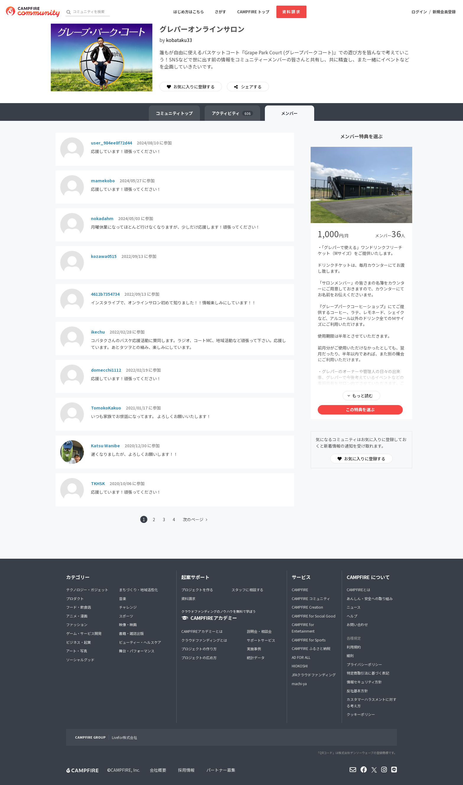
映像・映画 (128, 624)
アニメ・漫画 (76, 615)
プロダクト (75, 598)
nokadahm (102, 218)
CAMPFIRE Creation (307, 607)
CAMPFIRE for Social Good (313, 615)
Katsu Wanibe (105, 445)
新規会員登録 (444, 11)
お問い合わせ (357, 624)
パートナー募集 (220, 770)
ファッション (76, 624)
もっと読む (362, 396)
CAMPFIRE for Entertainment (303, 627)
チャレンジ (128, 607)
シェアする (251, 87)
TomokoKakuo (106, 408)
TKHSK (98, 483)
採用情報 (186, 770)
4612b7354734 (105, 294)
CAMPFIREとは (358, 589)
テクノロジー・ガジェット (87, 589)
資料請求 (291, 11)
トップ (174, 113)
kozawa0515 (104, 256)
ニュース (354, 607)
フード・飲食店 (78, 607)
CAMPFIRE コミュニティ (311, 598)
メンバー (289, 113)
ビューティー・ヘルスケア (140, 642)
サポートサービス (261, 640)
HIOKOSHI (300, 665)
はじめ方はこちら (188, 11)
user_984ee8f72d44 (111, 143)
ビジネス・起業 (78, 642)
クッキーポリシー (361, 714)
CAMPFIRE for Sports (308, 639)
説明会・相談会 (259, 631)
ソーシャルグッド (80, 659)
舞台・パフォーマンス (136, 650)
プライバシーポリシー (364, 664)
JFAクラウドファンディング (314, 674)
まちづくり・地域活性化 (138, 589)
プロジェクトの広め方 (199, 657)
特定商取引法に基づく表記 (368, 672)
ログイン (419, 11)
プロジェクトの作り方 (199, 648)
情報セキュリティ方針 (364, 681)
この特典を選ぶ (360, 409)
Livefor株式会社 (124, 737)
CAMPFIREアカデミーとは (202, 631)
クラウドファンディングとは (204, 640)
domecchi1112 (106, 370)
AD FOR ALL (301, 657)
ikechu (98, 332)
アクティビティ (232, 113)
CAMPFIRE (300, 589)
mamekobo (103, 180)
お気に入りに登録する (191, 86)
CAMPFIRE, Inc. (125, 770)
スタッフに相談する (247, 589)
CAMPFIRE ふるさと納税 (311, 648)
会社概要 (158, 770)
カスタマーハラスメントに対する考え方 (371, 702)
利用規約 (354, 646)
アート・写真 (76, 650)
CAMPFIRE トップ (253, 11)
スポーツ (126, 615)
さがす (220, 11)
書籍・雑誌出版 (131, 633)
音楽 (122, 598)
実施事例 (254, 648)
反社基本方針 (357, 690)
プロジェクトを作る (197, 589)
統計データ (256, 657)
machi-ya (299, 683)
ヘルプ (352, 615)
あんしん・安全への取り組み (370, 598)
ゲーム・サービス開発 (84, 633)
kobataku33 (179, 39)
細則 (350, 655)
